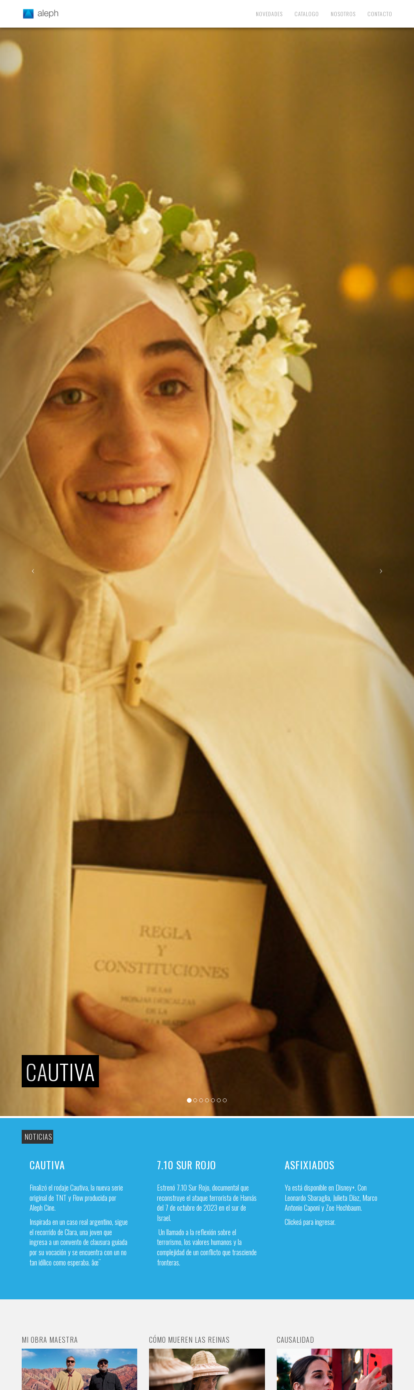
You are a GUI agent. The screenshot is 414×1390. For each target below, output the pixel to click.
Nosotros (343, 13)
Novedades (269, 13)
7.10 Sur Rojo (186, 1164)
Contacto (379, 13)
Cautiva (47, 1164)
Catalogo (307, 13)
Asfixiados (309, 1164)
